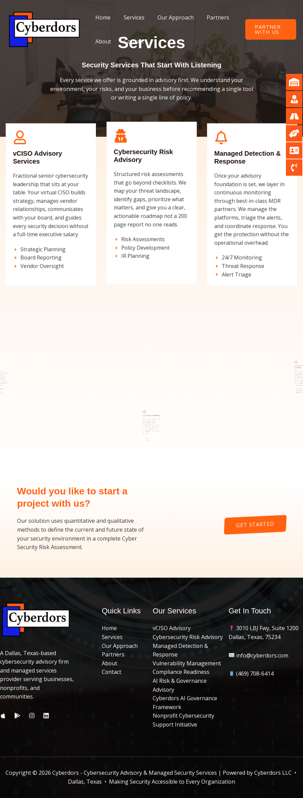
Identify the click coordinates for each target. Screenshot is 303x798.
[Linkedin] (46, 716)
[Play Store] (17, 716)
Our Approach (170, 17)
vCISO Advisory (172, 628)
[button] (269, 29)
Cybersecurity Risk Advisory (188, 637)
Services (131, 17)
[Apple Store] (3, 716)
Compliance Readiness (181, 672)
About (102, 41)
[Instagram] (32, 716)
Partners (210, 17)
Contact (131, 41)
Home (102, 17)
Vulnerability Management (187, 663)
